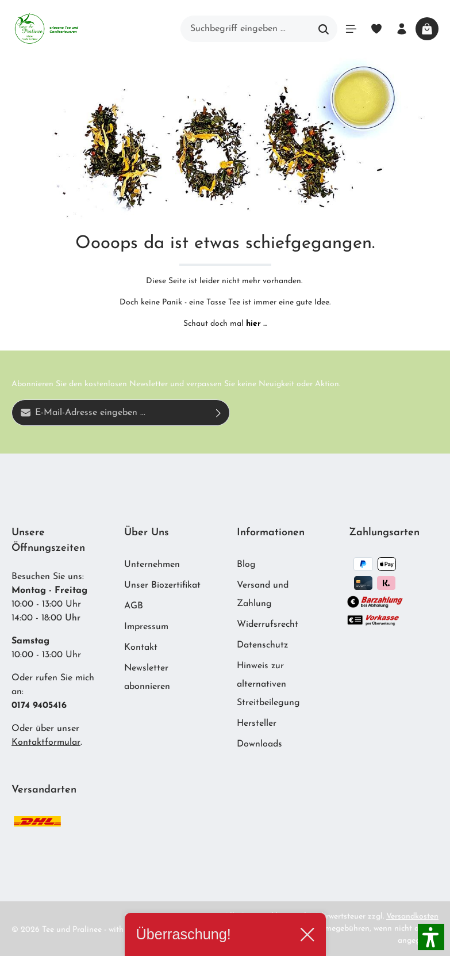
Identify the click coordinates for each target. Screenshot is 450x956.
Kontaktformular (45, 742)
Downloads (259, 744)
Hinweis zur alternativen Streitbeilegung (268, 684)
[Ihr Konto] (401, 28)
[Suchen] (323, 29)
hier (253, 323)
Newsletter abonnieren (147, 677)
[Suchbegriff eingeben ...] (245, 29)
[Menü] (351, 28)
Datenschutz (262, 645)
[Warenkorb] (427, 28)
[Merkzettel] (376, 28)
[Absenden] (218, 412)
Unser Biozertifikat (162, 585)
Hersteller (256, 723)
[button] (431, 937)
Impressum (146, 626)
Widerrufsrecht (267, 624)
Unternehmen (152, 564)
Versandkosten (412, 916)
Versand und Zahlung (263, 594)
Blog (246, 564)
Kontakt (140, 647)
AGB (133, 606)
